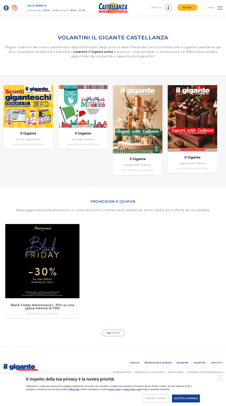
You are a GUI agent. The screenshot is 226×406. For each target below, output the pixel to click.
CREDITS (217, 394)
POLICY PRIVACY (175, 394)
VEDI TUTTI (113, 333)
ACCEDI (186, 7)
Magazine (182, 363)
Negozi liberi (175, 372)
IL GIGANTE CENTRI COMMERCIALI (204, 372)
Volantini (200, 363)
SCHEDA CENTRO (122, 372)
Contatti (216, 363)
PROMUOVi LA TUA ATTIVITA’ (149, 372)
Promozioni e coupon (158, 363)
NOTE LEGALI (154, 394)
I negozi (134, 363)
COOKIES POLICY (198, 394)
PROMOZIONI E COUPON (113, 201)
